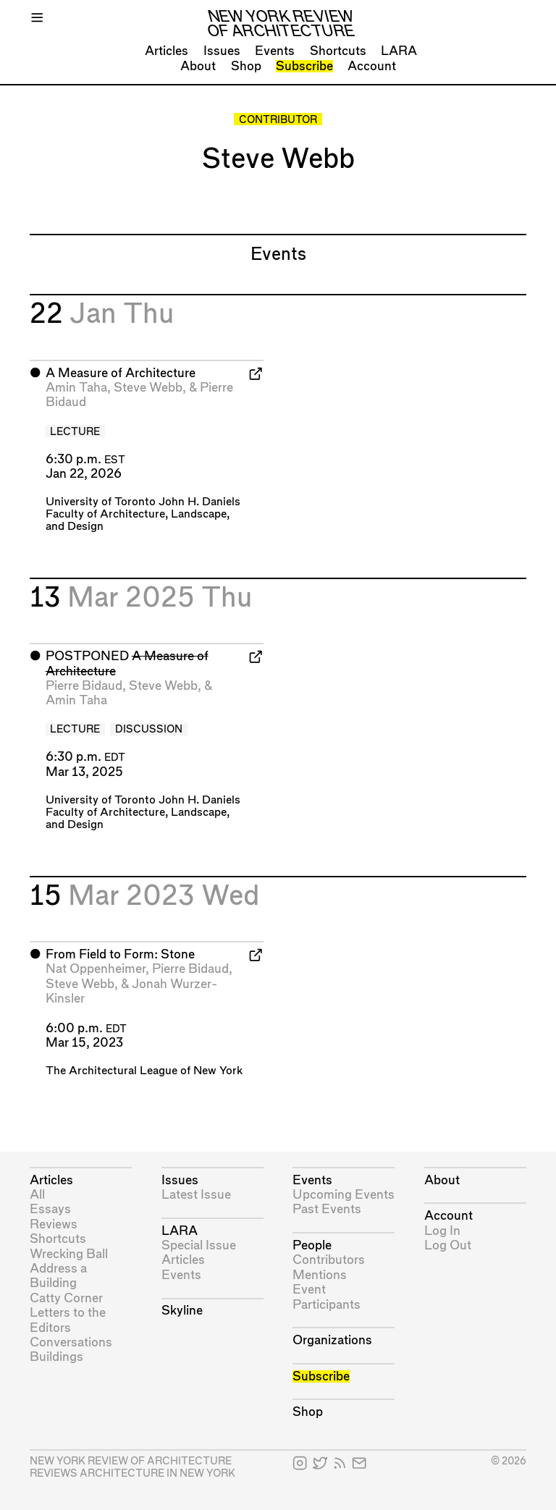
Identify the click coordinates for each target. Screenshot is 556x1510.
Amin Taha (76, 387)
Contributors (328, 1260)
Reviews (53, 1224)
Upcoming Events (343, 1195)
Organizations (332, 1340)
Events (275, 51)
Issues (221, 51)
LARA (399, 51)
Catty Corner (66, 1298)
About (198, 66)
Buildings (56, 1357)
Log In (442, 1231)
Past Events (326, 1209)
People (312, 1245)
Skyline (182, 1310)
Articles (166, 51)
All (37, 1195)
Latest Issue (196, 1195)
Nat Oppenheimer (96, 969)
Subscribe (304, 66)
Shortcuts (338, 51)
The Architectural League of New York (144, 1071)
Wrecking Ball (69, 1254)
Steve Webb (148, 387)
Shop (246, 66)
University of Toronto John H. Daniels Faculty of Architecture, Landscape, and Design (143, 514)
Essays (50, 1209)
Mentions (319, 1275)
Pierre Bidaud (84, 686)
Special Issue (198, 1245)
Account (372, 66)
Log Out (447, 1245)
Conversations (71, 1342)
